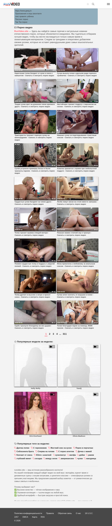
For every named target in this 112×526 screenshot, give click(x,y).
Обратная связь (65, 513)
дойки (82, 455)
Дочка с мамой (85, 451)
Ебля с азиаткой (43, 455)
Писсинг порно (21, 19)
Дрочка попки (23, 448)
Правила (50, 513)
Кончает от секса (24, 455)
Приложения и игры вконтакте (28, 14)
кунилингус (60, 455)
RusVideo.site (21, 31)
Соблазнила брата (25, 451)
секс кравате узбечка (24, 16)
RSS (43, 517)
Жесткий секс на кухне (61, 448)
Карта (34, 517)
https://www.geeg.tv (23, 11)
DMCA (25, 517)
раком (91, 455)
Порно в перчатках (84, 448)
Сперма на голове (46, 451)
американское (67, 459)
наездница (91, 459)
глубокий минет (24, 459)
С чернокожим (40, 448)
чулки (80, 459)
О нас (78, 513)
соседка (38, 459)
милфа (72, 455)
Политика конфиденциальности (28, 513)
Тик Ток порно (21, 22)
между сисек (51, 459)
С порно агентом (66, 451)
